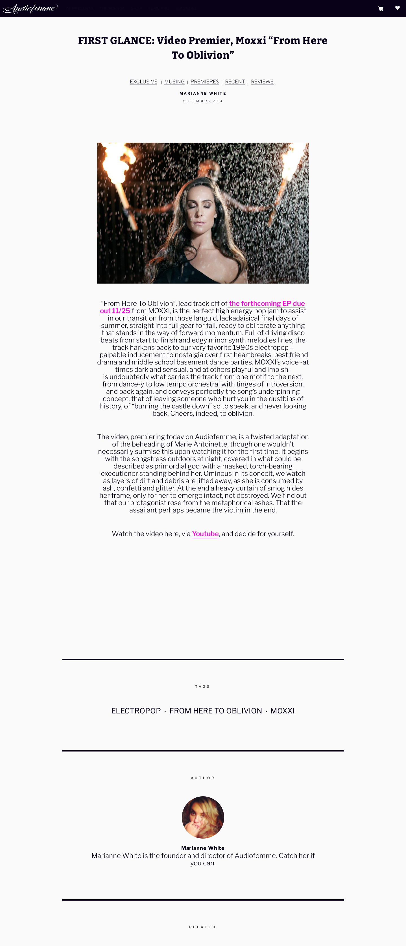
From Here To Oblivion (215, 710)
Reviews (262, 82)
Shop (136, 8)
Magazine (186, 8)
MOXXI (282, 710)
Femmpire (159, 8)
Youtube (205, 534)
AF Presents (79, 8)
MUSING (174, 82)
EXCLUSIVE (143, 82)
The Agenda (112, 8)
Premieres (205, 82)
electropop (136, 710)
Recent (235, 82)
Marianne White (203, 93)
